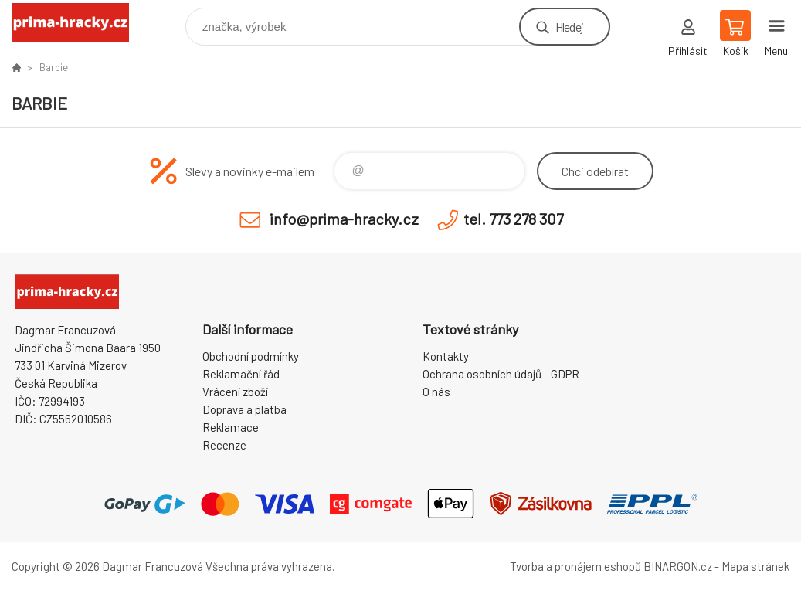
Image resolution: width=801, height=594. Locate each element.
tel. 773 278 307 (513, 218)
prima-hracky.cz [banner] (80, 23)
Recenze (224, 445)
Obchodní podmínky (250, 356)
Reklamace (230, 427)
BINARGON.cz (677, 566)
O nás (436, 392)
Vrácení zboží (235, 392)
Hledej (569, 26)
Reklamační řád (241, 374)
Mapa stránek (755, 566)
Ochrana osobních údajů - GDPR (501, 374)
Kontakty (446, 356)
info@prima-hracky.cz (344, 218)
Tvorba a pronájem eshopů (575, 566)
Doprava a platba (244, 409)
